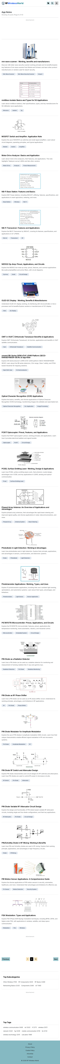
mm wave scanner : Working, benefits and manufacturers (26, 61)
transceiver (14, 238)
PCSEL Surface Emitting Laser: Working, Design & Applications (28, 469)
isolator (15, 110)
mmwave (6, 110)
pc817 (16, 442)
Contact (30, 1057)
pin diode (21, 669)
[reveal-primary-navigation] (56, 3)
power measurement (29, 165)
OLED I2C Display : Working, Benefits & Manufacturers (24, 300)
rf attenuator (7, 816)
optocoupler (6, 442)
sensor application (32, 596)
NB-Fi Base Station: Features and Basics (18, 192)
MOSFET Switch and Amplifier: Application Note (22, 136)
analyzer (16, 165)
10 (36, 959)
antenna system (20, 522)
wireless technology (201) (11, 1034)
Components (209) (27, 985)
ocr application (29, 406)
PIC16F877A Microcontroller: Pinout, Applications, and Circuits (28, 623)
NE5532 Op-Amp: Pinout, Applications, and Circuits (23, 264)
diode (5, 558)
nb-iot (5, 238)
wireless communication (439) (13, 1027)
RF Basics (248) (40, 982)
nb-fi (25, 202)
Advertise (30, 1053)
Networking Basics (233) (11, 985)
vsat (4, 347)
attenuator (25, 780)
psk (15, 928)
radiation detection (8, 669)
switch (13, 146)
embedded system (21, 633)
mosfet (5, 146)
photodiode (14, 558)
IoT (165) (38, 985)
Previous (5, 959)
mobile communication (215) (31, 1031)
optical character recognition (11, 406)
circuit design (23, 274)
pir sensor (6, 889)
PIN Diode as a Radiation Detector (16, 659)
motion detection (18, 889)
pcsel (4, 481)
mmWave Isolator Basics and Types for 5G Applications (25, 100)
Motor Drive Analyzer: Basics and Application (20, 155)
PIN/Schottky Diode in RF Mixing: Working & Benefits (24, 843)
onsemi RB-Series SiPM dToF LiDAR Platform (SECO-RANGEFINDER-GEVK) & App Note (24, 356)
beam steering (33, 522)
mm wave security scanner (26, 74)
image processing (42, 406)
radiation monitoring (34, 669)
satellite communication (34, 347)
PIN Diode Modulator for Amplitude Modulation (21, 732)
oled (4, 310)
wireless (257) (42, 1027)
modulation (6, 928)
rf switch (6, 780)
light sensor (19, 596)
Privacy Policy (30, 1047)
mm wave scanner (8, 74)
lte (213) (44, 1031)
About (30, 1044)
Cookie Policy (30, 1050)
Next (56, 959)
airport (40, 74)
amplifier (22, 146)
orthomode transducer (16, 347)
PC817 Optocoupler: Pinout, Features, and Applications (24, 432)
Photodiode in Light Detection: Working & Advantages (24, 548)
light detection (25, 558)
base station (6, 202)
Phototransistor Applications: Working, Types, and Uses (25, 584)
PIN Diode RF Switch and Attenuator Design (20, 770)
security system (32, 889)
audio (13, 274)
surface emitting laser (16, 481)
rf (22, 238)
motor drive (6, 165)
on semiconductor (21, 370)
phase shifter (22, 705)
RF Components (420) (25, 982)
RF (12, 3)
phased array (7, 522)
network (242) (8, 1031)
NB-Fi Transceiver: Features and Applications (21, 228)
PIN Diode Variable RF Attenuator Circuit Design (21, 806)
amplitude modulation (19, 744)
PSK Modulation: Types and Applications (19, 915)
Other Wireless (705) (10, 982)
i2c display (13, 310)
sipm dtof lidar (7, 370)
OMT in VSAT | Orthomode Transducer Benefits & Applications (28, 337)
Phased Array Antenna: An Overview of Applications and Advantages (25, 508)
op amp (5, 274)
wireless (16, 202)
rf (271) (34, 1027)
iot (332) (27, 1027)
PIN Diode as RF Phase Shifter (14, 695)
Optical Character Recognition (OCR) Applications (22, 396)
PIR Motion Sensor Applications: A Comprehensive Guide (26, 879)
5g (21, 110)
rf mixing (13, 853)
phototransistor (7, 596)
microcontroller (7, 633)
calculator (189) (27, 1034)
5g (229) (17, 1031)
